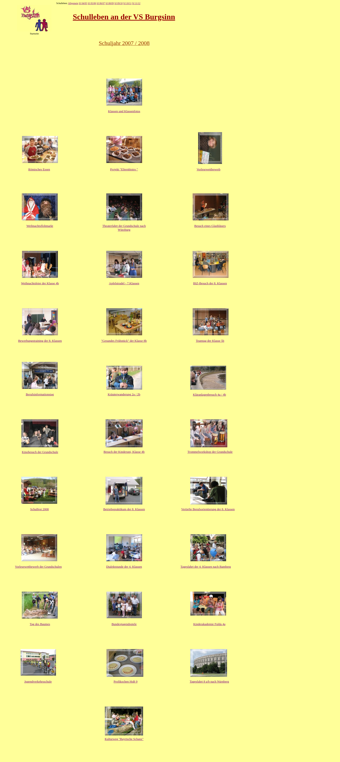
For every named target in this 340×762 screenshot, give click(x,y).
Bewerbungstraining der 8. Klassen (40, 340)
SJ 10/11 (127, 3)
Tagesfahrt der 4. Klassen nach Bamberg (205, 566)
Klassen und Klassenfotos (124, 111)
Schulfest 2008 (39, 509)
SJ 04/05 (83, 3)
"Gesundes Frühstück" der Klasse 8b (124, 340)
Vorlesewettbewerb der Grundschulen (38, 566)
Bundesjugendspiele (124, 624)
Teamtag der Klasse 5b (210, 340)
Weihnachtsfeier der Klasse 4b (40, 283)
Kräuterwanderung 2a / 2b (124, 394)
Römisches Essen (39, 169)
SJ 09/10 (118, 3)
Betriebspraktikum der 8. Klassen (124, 509)
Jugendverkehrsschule (38, 681)
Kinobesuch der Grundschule (40, 452)
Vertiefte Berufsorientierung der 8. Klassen (207, 509)
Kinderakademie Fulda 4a (209, 624)
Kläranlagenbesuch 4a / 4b (209, 394)
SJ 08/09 (110, 3)
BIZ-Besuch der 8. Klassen (210, 283)
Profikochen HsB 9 (126, 681)
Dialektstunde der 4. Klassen (124, 566)
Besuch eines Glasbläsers (210, 226)
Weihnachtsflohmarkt (39, 226)
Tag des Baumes (40, 624)
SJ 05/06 (92, 3)
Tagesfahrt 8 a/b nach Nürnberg (209, 681)
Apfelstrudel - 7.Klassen (124, 283)
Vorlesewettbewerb (208, 169)
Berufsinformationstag (40, 394)
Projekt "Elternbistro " (124, 169)
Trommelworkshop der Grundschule (210, 452)
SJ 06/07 (101, 3)
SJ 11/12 (136, 3)
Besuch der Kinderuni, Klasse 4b (124, 452)
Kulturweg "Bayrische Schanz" (124, 739)
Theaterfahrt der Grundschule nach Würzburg (124, 227)
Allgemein (73, 3)
